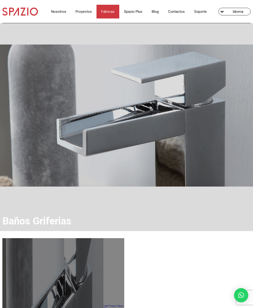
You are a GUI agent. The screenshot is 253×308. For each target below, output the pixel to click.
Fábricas (108, 11)
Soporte (200, 11)
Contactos (176, 11)
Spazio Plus (133, 11)
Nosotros (58, 11)
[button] (241, 295)
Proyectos (84, 11)
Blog (155, 11)
